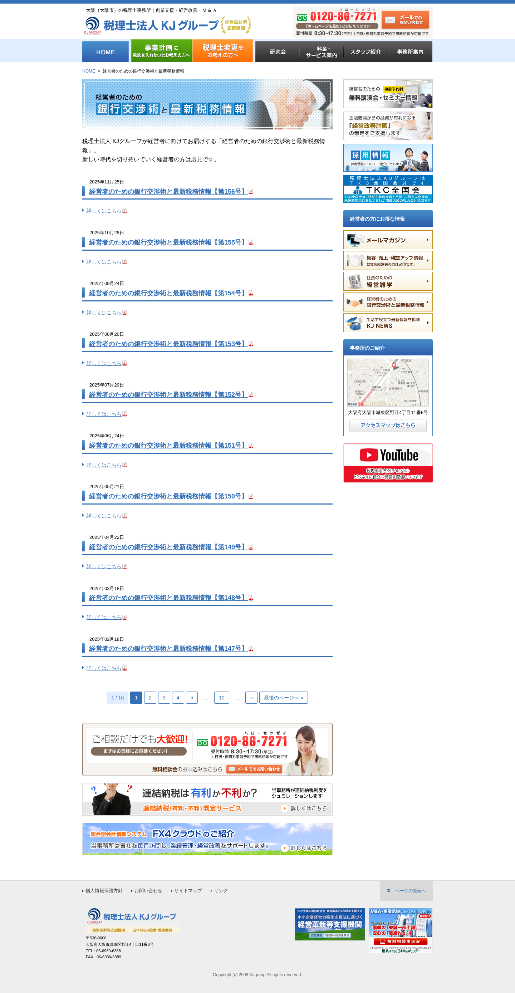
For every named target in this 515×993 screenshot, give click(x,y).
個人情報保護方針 (104, 890)
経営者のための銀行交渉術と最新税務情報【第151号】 (168, 445)
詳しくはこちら (104, 210)
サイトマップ (188, 890)
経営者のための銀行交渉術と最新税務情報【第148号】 (168, 597)
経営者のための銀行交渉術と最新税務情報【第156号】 (168, 191)
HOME (88, 71)
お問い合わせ (148, 890)
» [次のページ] (251, 697)
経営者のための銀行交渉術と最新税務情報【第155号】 (168, 242)
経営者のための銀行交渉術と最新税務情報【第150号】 (168, 496)
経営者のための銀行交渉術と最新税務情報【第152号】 (168, 394)
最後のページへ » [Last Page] (283, 697)
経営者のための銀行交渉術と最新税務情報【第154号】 (168, 293)
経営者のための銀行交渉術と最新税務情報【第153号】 (168, 344)
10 (222, 697)
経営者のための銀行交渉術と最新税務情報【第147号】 (168, 648)
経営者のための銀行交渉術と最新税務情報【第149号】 (168, 547)
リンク (221, 890)
